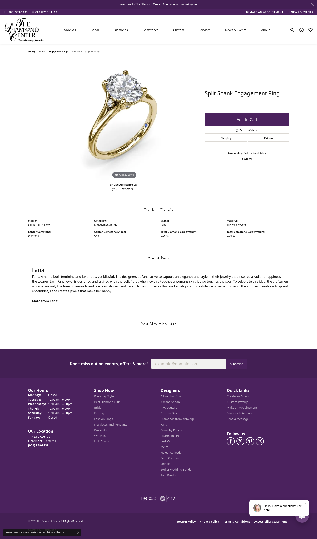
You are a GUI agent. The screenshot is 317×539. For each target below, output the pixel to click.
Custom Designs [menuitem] (172, 413)
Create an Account (239, 396)
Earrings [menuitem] (99, 413)
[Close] (312, 4)
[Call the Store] (38, 445)
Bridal (95, 30)
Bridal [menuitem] (98, 407)
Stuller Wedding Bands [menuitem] (176, 469)
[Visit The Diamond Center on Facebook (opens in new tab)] (231, 441)
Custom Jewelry (237, 402)
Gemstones (150, 30)
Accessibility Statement (270, 521)
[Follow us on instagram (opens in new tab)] (260, 441)
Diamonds (121, 30)
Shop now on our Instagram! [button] (180, 4)
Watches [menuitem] (100, 436)
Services (204, 30)
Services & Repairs (239, 413)
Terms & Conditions (236, 521)
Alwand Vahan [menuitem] (170, 402)
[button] (292, 30)
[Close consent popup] (78, 532)
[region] (124, 119)
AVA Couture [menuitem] (169, 407)
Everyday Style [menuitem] (104, 396)
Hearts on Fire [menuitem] (170, 436)
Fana (163, 224)
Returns (268, 138)
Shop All (70, 30)
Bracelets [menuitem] (100, 430)
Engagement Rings (58, 51)
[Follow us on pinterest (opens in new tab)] (250, 441)
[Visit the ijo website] (148, 499)
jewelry (31, 51)
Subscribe (236, 364)
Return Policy (186, 521)
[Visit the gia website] (168, 499)
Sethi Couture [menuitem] (170, 458)
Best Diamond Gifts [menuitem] (107, 402)
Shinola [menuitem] (166, 464)
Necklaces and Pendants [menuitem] (110, 424)
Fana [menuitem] (164, 424)
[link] (16, 12)
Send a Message (238, 419)
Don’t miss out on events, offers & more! (109, 363)
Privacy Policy (209, 521)
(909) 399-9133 (123, 189)
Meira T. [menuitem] (166, 447)
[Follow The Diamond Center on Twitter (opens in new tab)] (240, 441)
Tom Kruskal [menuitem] (169, 475)
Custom (178, 30)
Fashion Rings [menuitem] (103, 419)
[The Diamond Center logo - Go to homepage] (24, 29)
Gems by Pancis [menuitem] (171, 430)
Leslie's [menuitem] (165, 441)
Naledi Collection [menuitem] (172, 452)
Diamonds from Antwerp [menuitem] (177, 419)
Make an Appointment (242, 407)
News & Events (235, 30)
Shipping (226, 138)
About (265, 30)
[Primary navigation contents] (167, 29)
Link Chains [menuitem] (102, 441)
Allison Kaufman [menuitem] (172, 396)
